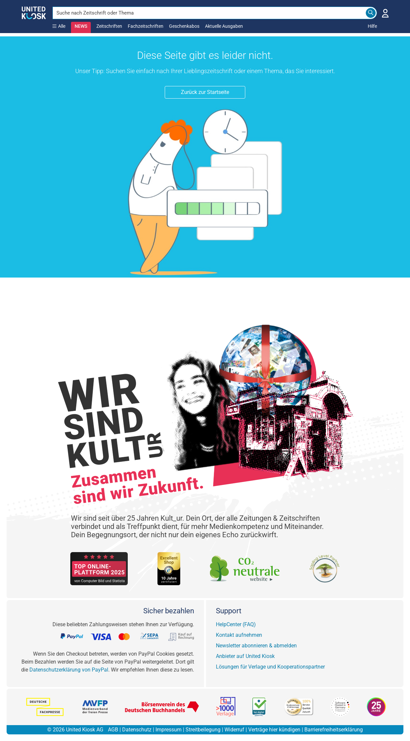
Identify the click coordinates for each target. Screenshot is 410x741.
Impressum (168, 729)
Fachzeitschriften (145, 26)
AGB (113, 729)
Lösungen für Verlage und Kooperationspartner (270, 667)
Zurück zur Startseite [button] (205, 92)
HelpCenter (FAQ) (236, 624)
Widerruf (234, 729)
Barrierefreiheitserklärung (333, 729)
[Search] (371, 13)
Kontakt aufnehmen (239, 635)
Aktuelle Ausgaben (224, 26)
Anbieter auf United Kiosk (245, 656)
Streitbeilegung (203, 729)
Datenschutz (137, 729)
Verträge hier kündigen (274, 729)
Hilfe (372, 26)
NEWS (81, 26)
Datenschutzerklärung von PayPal (68, 670)
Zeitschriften (109, 26)
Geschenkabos (184, 26)
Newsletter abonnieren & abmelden (256, 645)
